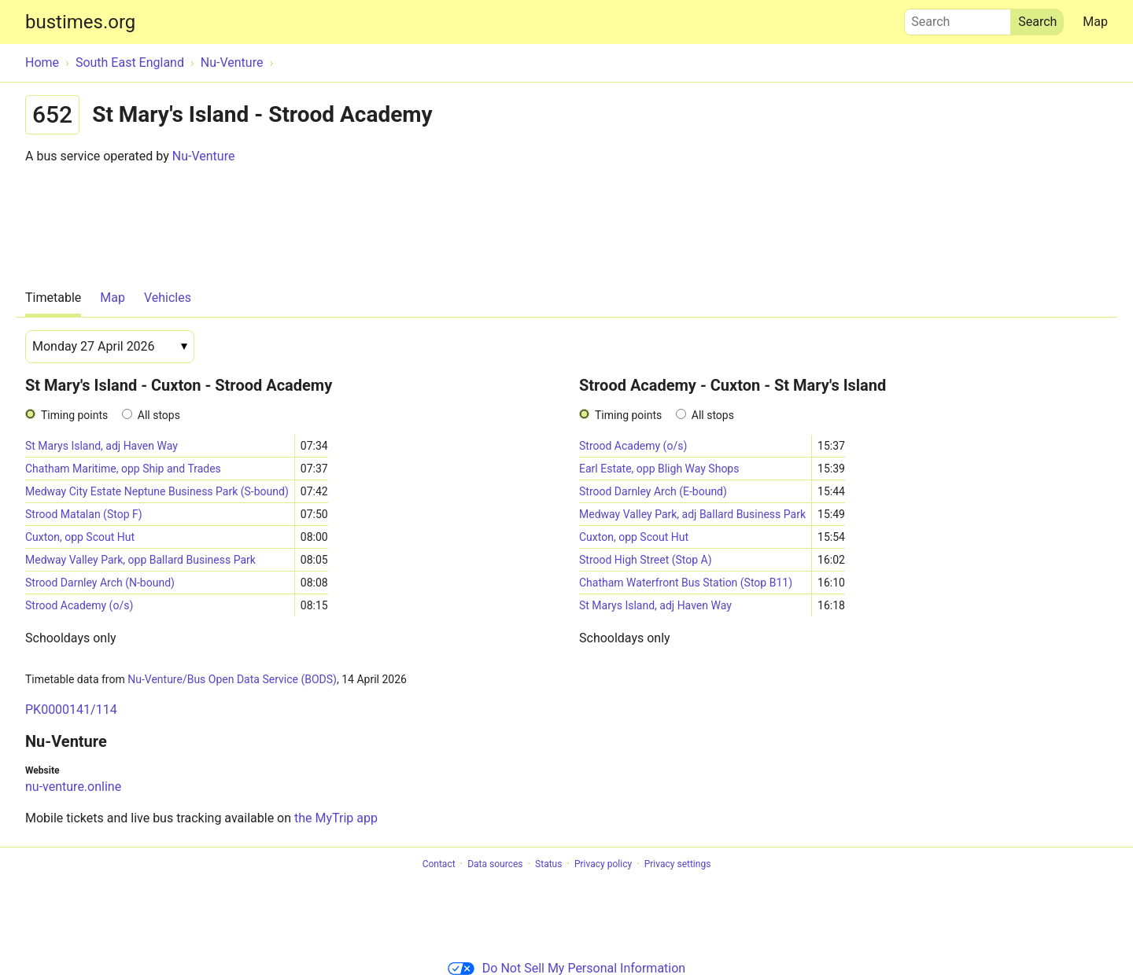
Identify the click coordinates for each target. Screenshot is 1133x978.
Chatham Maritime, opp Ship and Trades (123, 468)
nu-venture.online (73, 786)
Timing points (74, 415)
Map (1095, 21)
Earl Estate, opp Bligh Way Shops (659, 468)
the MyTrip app (336, 818)
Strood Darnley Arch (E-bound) (653, 491)
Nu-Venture (203, 156)
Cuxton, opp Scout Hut (80, 537)
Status (548, 864)
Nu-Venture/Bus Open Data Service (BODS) (232, 679)
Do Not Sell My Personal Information (566, 968)
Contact (439, 864)
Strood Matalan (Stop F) (83, 514)
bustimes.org (80, 22)
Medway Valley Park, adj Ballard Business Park (692, 514)
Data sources (494, 864)
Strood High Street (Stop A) (645, 559)
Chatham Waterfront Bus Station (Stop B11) (685, 582)
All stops (159, 415)
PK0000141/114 (71, 709)
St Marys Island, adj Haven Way (101, 445)
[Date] (109, 346)
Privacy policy (603, 864)
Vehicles (167, 297)
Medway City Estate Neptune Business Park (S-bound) (157, 491)
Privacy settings (677, 864)
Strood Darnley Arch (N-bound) (100, 582)
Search (957, 18)
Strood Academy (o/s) (79, 605)
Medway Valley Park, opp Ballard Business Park (140, 559)
